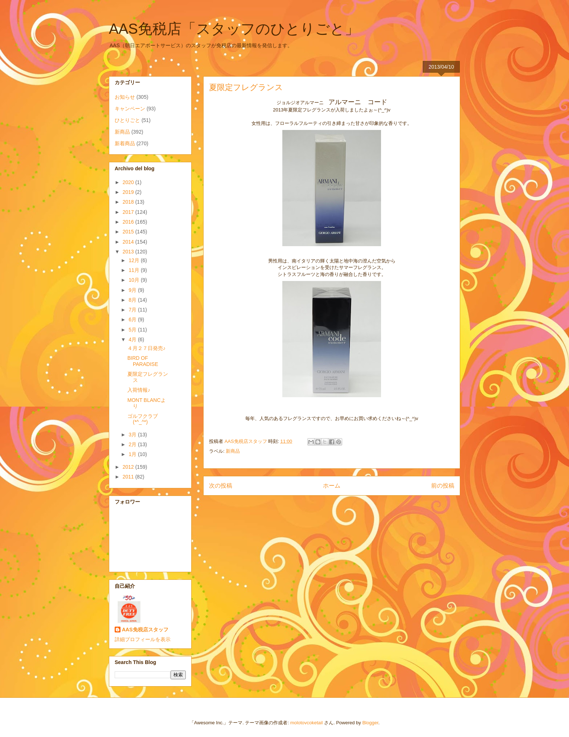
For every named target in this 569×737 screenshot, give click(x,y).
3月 (133, 434)
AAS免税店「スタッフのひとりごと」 (234, 29)
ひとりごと (127, 120)
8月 (133, 300)
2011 (129, 477)
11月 (134, 270)
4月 (133, 339)
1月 (133, 454)
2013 (129, 252)
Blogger (370, 722)
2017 (129, 212)
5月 (133, 330)
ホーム (331, 485)
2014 (129, 242)
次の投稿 (220, 485)
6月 (133, 319)
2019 (129, 192)
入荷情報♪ (138, 390)
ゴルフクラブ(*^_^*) (142, 419)
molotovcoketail (306, 722)
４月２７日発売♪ (146, 348)
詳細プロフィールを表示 (143, 639)
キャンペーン (130, 108)
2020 (129, 182)
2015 (129, 232)
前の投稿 (442, 485)
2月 (133, 444)
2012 (129, 467)
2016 (129, 222)
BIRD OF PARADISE (142, 361)
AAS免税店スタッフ (145, 629)
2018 (129, 202)
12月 (134, 260)
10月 (134, 280)
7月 (133, 310)
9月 (133, 290)
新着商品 (125, 143)
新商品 (233, 451)
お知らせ (125, 97)
